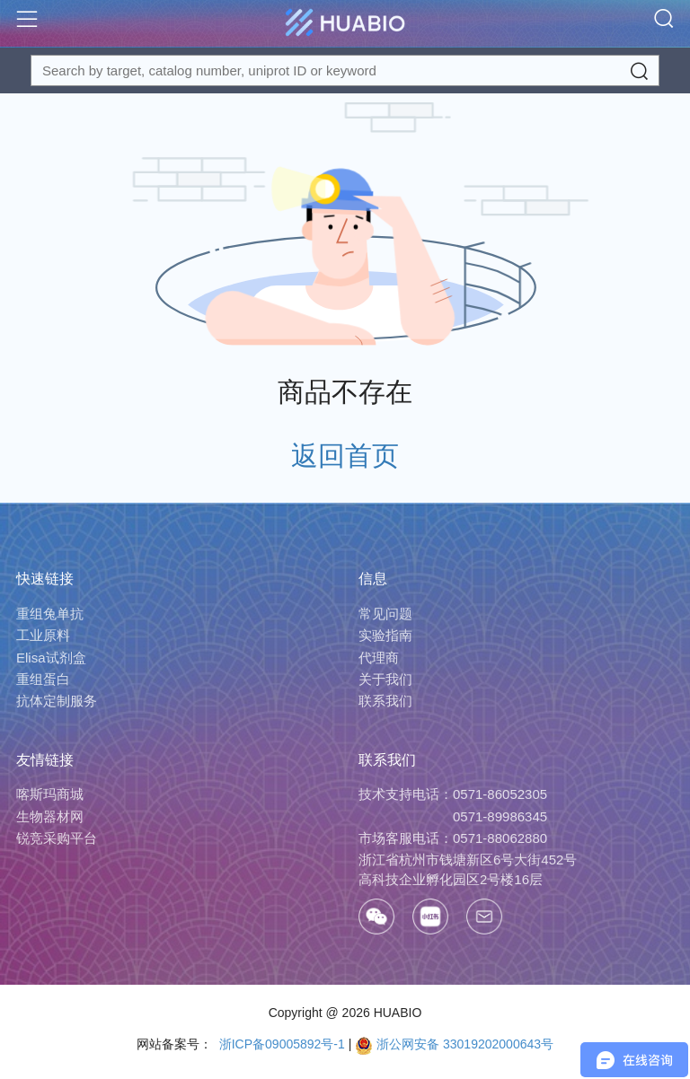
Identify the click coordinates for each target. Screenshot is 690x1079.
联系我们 (385, 700)
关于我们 (385, 679)
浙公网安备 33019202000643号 (454, 1044)
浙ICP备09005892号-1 (280, 1044)
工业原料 (43, 635)
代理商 (378, 657)
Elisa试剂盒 (51, 657)
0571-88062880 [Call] (500, 838)
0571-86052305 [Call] (500, 794)
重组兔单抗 (50, 613)
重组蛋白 (43, 679)
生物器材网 (50, 816)
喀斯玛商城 (50, 794)
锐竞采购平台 (56, 838)
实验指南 (385, 635)
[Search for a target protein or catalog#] (345, 70)
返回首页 (345, 455)
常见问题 (385, 613)
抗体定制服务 (56, 700)
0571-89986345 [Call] (500, 816)
